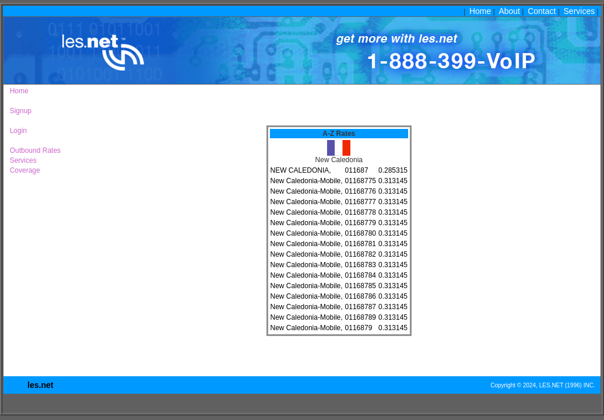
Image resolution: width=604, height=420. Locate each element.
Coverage (23, 170)
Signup (18, 111)
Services (579, 11)
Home (480, 11)
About (509, 11)
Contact (542, 11)
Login (16, 131)
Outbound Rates (33, 150)
